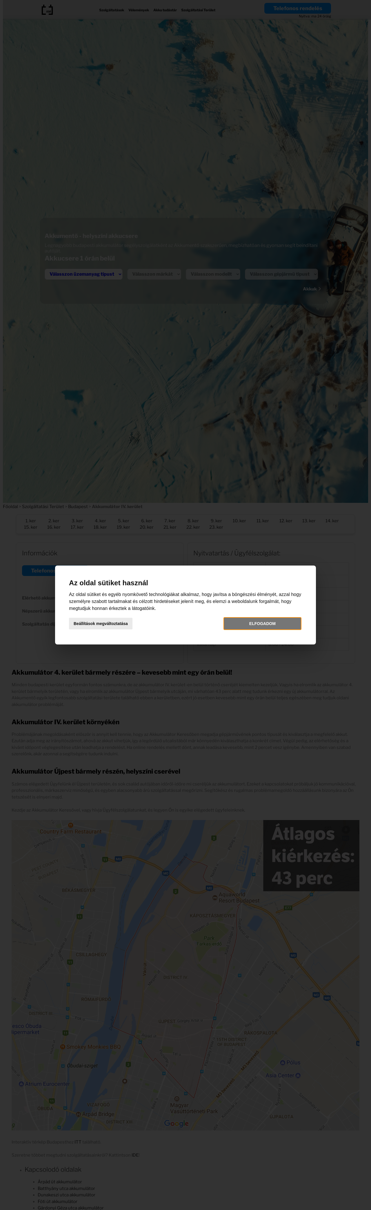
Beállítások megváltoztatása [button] (101, 623)
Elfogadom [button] (262, 623)
